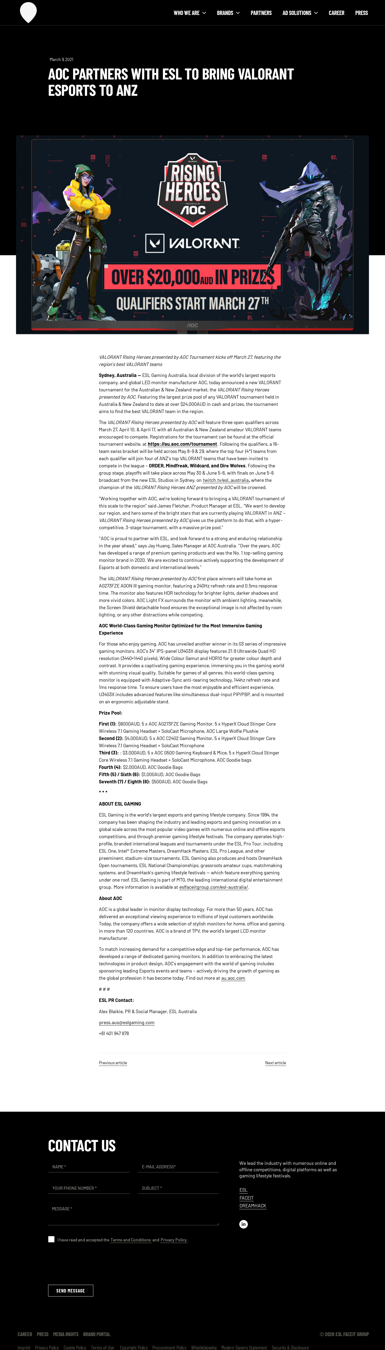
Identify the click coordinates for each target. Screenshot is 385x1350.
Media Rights (65, 1334)
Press (361, 12)
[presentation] (88, 1263)
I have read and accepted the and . (122, 1239)
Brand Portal (96, 1334)
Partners (261, 12)
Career (336, 12)
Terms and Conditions (131, 1239)
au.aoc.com (233, 978)
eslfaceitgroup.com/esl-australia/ (213, 887)
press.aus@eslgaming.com (127, 1022)
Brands (228, 12)
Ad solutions (300, 12)
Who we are (190, 12)
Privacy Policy (174, 1239)
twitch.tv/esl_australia (226, 480)
